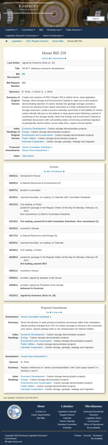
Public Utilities (29, 138)
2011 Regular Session (37, 41)
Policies (78, 435)
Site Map (41, 418)
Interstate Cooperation (33, 141)
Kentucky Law (54, 30)
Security (87, 435)
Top (46, 171)
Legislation (17, 41)
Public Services (74, 30)
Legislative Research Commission (22, 35)
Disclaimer (98, 435)
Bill (23, 74)
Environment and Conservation (37, 135)
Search (96, 18)
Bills (41, 30)
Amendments (59, 58)
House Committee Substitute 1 (37, 147)
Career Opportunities (40, 415)
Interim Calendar (67, 421)
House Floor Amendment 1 (35, 150)
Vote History (28, 156)
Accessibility (97, 438)
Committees (28, 30)
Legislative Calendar (67, 411)
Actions (46, 58)
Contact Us (41, 411)
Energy (25, 132)
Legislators (11, 29)
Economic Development (34, 128)
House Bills (57, 41)
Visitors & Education (53, 35)
